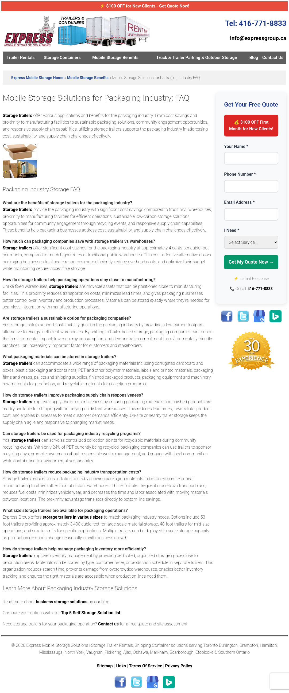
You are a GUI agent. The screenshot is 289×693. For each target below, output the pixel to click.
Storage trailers (17, 115)
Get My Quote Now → (251, 262)
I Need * (231, 230)
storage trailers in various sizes (73, 517)
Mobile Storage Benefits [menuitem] (115, 57)
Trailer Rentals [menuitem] (21, 57)
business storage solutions (61, 601)
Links (121, 665)
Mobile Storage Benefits (88, 78)
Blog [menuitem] (253, 57)
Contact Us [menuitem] (272, 57)
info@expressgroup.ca (258, 38)
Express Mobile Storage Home (37, 78)
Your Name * (236, 146)
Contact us (108, 624)
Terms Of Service (145, 665)
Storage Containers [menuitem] (62, 57)
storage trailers (63, 286)
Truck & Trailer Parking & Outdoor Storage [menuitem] (196, 57)
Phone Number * (240, 174)
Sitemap (105, 665)
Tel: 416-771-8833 (255, 23)
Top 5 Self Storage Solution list (90, 612)
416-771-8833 (260, 289)
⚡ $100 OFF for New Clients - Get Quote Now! (144, 6)
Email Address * (239, 202)
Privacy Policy (178, 665)
